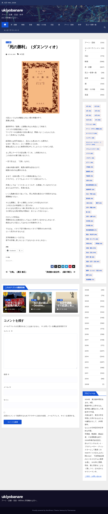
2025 (87, 295)
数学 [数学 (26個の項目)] (99, 203)
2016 (87, 345)
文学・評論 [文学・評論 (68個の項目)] (90, 207)
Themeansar (71, 510)
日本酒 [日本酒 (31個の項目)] (89, 225)
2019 (87, 329)
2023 (87, 307)
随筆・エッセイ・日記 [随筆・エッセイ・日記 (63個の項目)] (94, 271)
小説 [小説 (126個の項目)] (89, 203)
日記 (52, 25)
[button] (105, 27)
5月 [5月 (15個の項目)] (88, 115)
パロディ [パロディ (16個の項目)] (90, 158)
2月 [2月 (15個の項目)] (97, 106)
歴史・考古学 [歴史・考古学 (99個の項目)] (91, 234)
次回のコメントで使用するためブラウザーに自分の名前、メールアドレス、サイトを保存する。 (40, 416)
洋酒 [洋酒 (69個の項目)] (89, 243)
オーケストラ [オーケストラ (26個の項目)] (91, 133)
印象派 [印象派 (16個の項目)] (89, 176)
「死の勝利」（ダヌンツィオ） (33, 46)
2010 (87, 379)
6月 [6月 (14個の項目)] (97, 115)
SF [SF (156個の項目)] (98, 120)
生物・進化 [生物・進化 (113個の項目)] (91, 248)
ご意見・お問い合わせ (93, 476)
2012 (87, 368)
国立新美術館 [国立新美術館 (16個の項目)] (91, 185)
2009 (87, 384)
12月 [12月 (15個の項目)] (88, 120)
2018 (87, 334)
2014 (87, 356)
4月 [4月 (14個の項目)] (97, 111)
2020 (87, 323)
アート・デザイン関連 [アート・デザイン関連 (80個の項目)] (94, 129)
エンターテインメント (11, 30)
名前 (6, 374)
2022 (87, 312)
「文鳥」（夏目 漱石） (16, 272)
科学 (79, 25)
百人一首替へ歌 (91, 25)
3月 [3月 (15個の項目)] (88, 111)
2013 (87, 362)
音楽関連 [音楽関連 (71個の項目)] (90, 280)
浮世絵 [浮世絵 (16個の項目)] (99, 243)
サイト (6, 400)
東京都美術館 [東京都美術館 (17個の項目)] (91, 230)
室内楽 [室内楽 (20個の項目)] (89, 198)
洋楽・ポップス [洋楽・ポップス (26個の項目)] (92, 239)
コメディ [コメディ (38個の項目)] (90, 138)
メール (7, 387)
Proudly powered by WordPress (42, 510)
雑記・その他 (41, 25)
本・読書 (14, 25)
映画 (23, 25)
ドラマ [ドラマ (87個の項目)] (89, 153)
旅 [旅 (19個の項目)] (88, 212)
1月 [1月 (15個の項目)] (88, 106)
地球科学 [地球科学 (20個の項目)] (90, 189)
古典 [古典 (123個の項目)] (89, 180)
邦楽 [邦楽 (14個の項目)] (88, 266)
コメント (8, 331)
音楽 (30, 25)
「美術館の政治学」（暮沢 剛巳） (59, 272)
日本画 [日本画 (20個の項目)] (89, 221)
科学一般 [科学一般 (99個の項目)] (90, 257)
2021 (87, 318)
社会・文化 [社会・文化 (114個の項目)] (91, 253)
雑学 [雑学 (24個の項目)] (89, 275)
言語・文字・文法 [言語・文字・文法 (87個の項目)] (92, 262)
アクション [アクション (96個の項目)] (90, 124)
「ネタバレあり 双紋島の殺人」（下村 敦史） (15, 305)
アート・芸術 (69, 25)
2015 (87, 351)
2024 (87, 301)
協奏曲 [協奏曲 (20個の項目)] (89, 171)
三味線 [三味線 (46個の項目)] (89, 167)
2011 (86, 373)
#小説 (22, 54)
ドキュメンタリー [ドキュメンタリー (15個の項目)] (92, 149)
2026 (87, 290)
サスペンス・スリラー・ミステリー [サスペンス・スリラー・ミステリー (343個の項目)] (93, 144)
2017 (86, 340)
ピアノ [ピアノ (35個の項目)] (89, 162)
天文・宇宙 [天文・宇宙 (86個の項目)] (90, 194)
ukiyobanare (12, 10)
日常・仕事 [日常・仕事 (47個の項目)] (90, 216)
